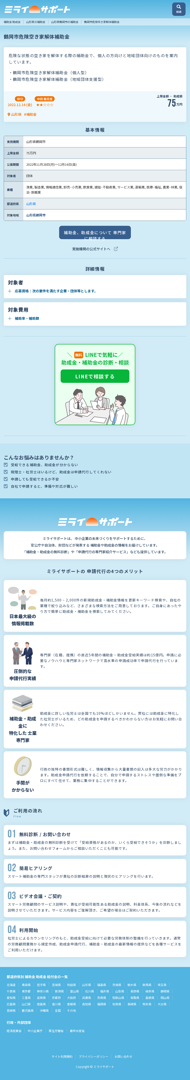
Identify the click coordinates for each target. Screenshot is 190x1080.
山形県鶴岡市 (36, 215)
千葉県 (11, 991)
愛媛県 (71, 1004)
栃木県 (131, 985)
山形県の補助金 (35, 22)
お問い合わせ (123, 1056)
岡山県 (165, 997)
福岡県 (101, 1004)
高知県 (86, 1004)
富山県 (74, 991)
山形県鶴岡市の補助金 (64, 22)
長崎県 (131, 1004)
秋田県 (71, 985)
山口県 (26, 1004)
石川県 (89, 991)
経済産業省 (14, 1031)
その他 (71, 1010)
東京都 (26, 991)
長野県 (134, 991)
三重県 (26, 997)
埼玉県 (162, 985)
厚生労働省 (56, 1031)
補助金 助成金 (12, 22)
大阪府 (71, 997)
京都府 (56, 997)
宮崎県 (11, 1010)
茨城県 (116, 985)
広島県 (11, 1004)
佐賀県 (116, 1004)
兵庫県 (86, 997)
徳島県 (41, 1004)
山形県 (31, 203)
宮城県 (56, 985)
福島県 (101, 985)
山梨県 (119, 991)
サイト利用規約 (62, 1056)
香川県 (56, 1004)
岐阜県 (149, 991)
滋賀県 (41, 997)
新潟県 (59, 991)
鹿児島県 (28, 1010)
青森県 (26, 985)
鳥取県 (134, 997)
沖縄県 (44, 1010)
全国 (58, 1010)
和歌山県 (118, 997)
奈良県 (101, 997)
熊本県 (146, 1004)
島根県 (149, 997)
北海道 (11, 985)
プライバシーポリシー (93, 1056)
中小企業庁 (35, 1031)
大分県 (162, 1004)
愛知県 (11, 997)
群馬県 (146, 985)
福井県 (104, 991)
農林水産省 (77, 1031)
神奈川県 (43, 991)
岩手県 (41, 985)
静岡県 (165, 991)
